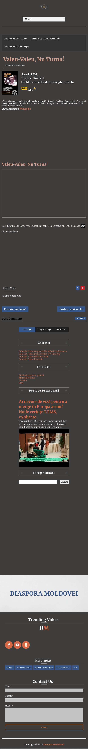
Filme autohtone (15, 38)
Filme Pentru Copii (16, 46)
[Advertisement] (44, 136)
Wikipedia (25, 109)
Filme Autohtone (16, 65)
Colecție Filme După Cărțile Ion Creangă (39, 354)
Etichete (60, 330)
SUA (21, 383)
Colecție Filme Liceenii (31, 359)
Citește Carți (44, 330)
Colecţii (27, 330)
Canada (23, 381)
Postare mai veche (71, 309)
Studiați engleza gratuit (31, 375)
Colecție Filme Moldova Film (34, 357)
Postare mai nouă (15, 309)
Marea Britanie (27, 378)
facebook (80, 319)
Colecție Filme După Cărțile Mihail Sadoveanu (43, 352)
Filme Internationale (46, 38)
